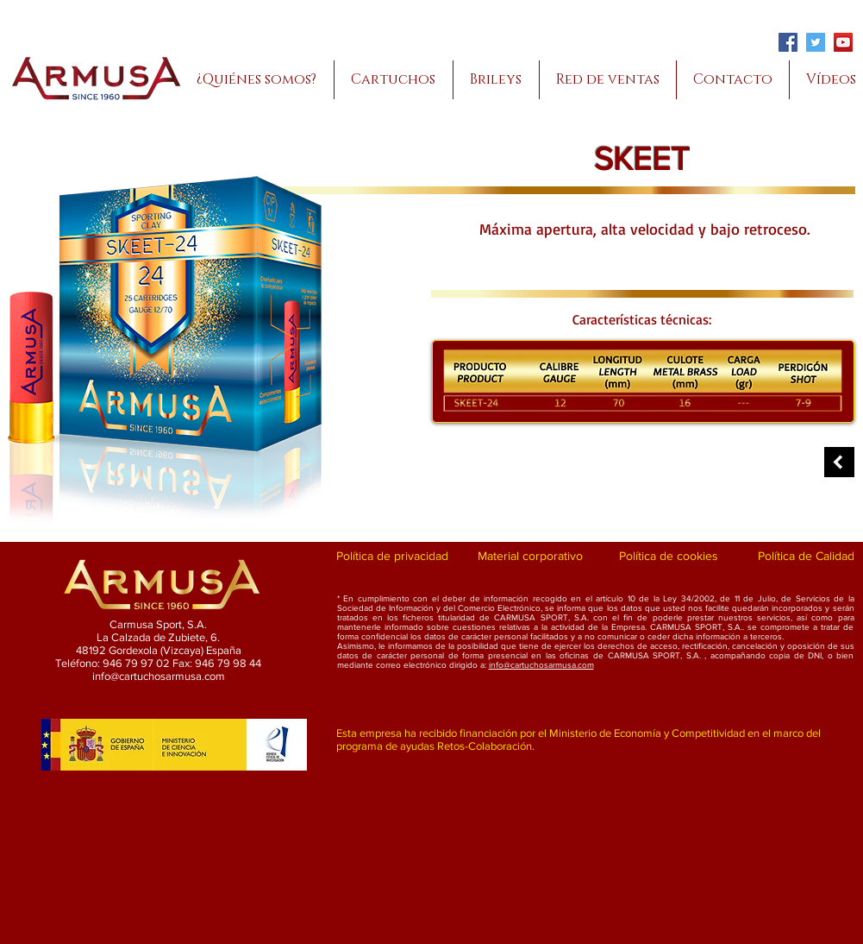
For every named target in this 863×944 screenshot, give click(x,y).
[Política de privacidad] (392, 556)
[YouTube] (843, 42)
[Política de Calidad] (806, 556)
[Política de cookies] (668, 556)
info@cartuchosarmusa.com (541, 665)
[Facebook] (788, 42)
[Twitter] (815, 42)
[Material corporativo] (530, 556)
